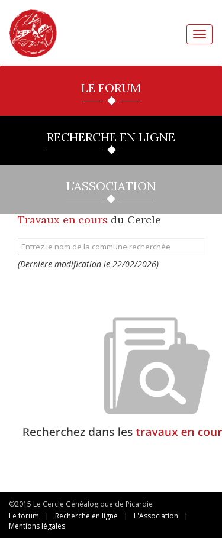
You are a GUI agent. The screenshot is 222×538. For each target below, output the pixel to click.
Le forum (24, 516)
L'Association (156, 516)
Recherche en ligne (86, 516)
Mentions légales (37, 526)
